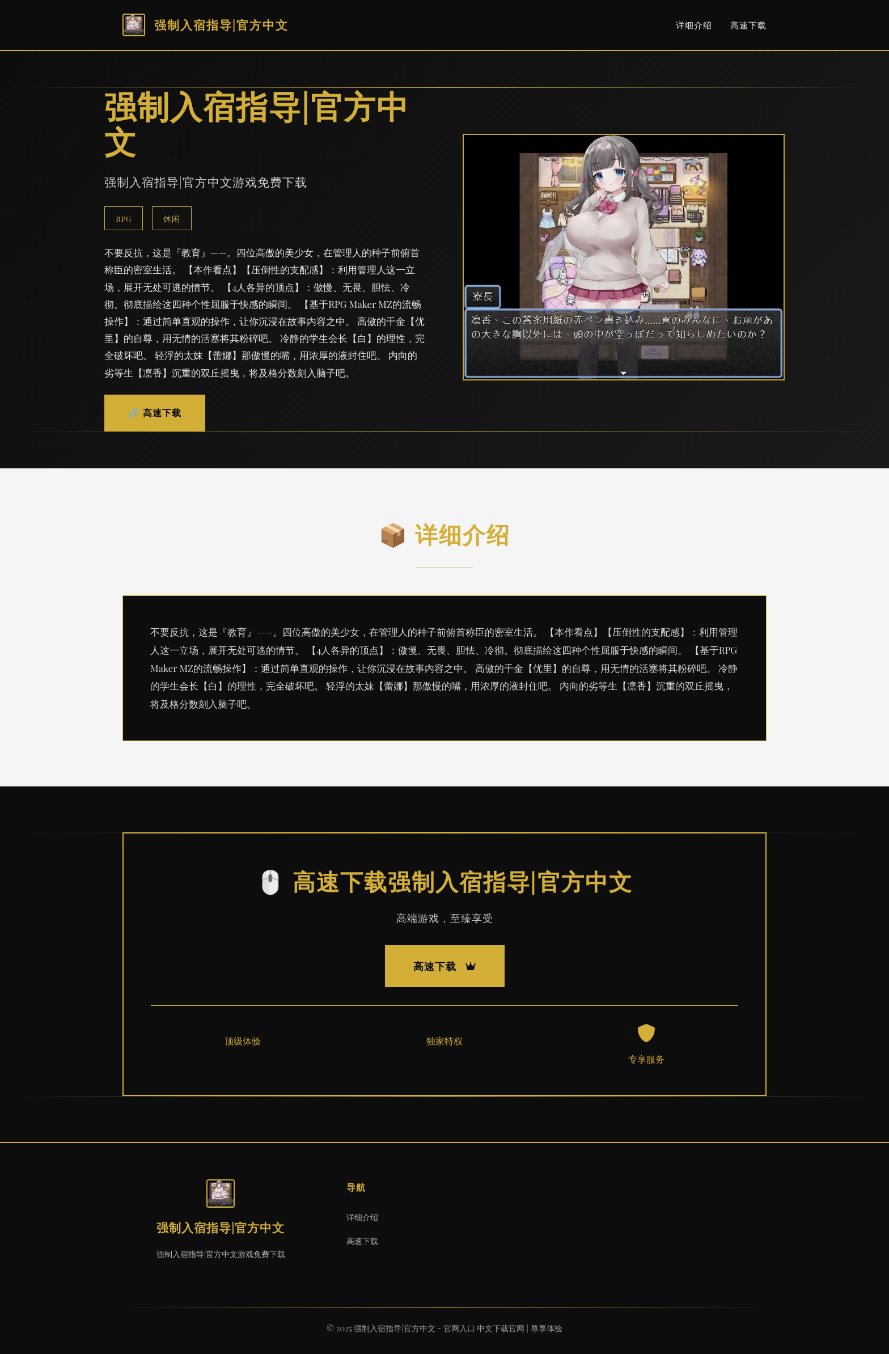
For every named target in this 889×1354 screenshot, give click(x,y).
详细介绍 (694, 25)
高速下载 (748, 25)
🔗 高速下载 (154, 412)
